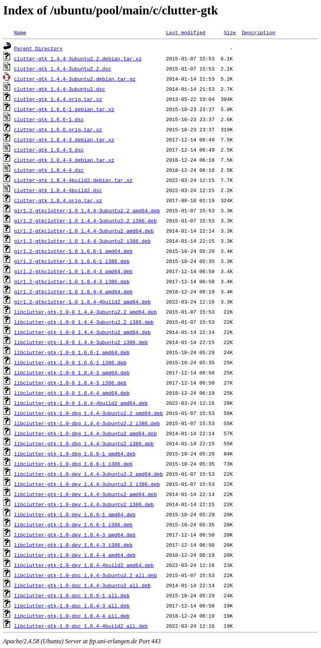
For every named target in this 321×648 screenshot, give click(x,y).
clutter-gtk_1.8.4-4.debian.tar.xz (64, 159)
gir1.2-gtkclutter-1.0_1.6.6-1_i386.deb (71, 261)
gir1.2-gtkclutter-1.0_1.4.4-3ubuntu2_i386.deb (82, 240)
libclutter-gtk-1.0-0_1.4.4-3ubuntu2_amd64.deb (82, 331)
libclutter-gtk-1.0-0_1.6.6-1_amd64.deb (71, 352)
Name (20, 32)
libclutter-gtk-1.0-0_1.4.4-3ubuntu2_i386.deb (81, 342)
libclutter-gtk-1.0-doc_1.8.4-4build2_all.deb (81, 625)
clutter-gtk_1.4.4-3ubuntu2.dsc (59, 88)
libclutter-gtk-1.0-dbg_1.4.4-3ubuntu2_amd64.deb (85, 433)
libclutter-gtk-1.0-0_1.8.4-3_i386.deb (70, 382)
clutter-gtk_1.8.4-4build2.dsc (58, 190)
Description (258, 32)
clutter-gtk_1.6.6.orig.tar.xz (58, 129)
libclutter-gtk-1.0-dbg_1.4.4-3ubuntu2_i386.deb (84, 443)
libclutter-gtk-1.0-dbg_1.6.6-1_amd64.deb (75, 453)
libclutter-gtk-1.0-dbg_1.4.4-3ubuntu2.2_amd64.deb (88, 413)
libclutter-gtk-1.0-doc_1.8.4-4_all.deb (71, 615)
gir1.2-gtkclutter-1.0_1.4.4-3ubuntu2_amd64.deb (84, 230)
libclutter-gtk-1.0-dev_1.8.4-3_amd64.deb (75, 534)
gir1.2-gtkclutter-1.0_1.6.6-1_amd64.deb (73, 250)
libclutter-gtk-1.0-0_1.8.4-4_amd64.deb (71, 392)
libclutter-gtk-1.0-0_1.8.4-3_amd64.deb (71, 372)
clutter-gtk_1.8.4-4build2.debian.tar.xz (73, 180)
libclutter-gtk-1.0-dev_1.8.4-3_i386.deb (73, 544)
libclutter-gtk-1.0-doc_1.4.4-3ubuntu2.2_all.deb (85, 575)
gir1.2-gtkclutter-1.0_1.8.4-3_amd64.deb (73, 271)
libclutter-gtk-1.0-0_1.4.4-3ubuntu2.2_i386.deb (84, 321)
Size (230, 32)
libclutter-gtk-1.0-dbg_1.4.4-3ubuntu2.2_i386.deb (87, 423)
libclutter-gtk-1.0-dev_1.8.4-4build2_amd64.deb (84, 565)
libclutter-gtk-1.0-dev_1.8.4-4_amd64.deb (75, 554)
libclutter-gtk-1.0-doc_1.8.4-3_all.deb (71, 605)
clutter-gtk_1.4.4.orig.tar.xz (58, 98)
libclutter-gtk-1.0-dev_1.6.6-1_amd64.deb (75, 514)
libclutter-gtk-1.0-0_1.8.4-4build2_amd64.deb (81, 402)
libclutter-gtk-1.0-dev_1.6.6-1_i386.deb (73, 524)
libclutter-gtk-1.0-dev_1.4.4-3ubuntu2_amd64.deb (85, 494)
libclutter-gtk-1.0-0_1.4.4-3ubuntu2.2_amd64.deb (85, 311)
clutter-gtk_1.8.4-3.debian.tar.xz (64, 139)
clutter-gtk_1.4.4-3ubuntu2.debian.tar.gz (75, 78)
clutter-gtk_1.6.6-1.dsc (49, 119)
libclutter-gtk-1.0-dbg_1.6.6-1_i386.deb (73, 463)
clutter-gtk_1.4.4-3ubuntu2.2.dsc (62, 68)
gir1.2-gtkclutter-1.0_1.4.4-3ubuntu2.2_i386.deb (85, 220)
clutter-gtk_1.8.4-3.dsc (49, 149)
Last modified (185, 32)
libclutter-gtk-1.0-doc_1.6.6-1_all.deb (71, 595)
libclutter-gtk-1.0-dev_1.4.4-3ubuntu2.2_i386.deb (87, 483)
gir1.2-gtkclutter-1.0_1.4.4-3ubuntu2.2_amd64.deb (87, 210)
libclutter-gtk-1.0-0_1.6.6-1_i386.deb (70, 362)
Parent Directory (38, 48)
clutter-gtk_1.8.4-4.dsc (49, 169)
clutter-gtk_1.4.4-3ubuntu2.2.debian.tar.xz (78, 58)
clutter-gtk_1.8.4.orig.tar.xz (58, 200)
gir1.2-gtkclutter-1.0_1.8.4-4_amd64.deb (73, 291)
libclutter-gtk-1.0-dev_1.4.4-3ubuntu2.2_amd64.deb (88, 473)
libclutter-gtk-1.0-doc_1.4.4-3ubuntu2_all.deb (82, 585)
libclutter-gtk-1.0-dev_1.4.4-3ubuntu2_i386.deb (84, 504)
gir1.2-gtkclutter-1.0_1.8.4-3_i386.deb (71, 281)
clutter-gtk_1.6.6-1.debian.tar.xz (64, 109)
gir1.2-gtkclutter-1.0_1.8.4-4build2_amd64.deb (82, 301)
